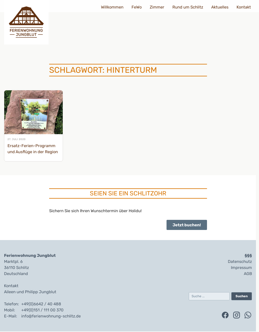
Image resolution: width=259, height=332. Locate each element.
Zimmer (157, 7)
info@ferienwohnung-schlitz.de (51, 316)
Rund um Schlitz (187, 7)
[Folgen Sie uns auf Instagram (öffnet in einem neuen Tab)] (236, 315)
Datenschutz (240, 261)
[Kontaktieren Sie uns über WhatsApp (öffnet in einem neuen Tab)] (248, 315)
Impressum (241, 267)
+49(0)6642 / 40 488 (41, 303)
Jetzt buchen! (187, 224)
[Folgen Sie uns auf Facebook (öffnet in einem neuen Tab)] (225, 315)
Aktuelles (219, 7)
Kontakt (244, 7)
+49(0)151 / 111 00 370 (42, 310)
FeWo (137, 7)
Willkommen (112, 7)
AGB (248, 273)
